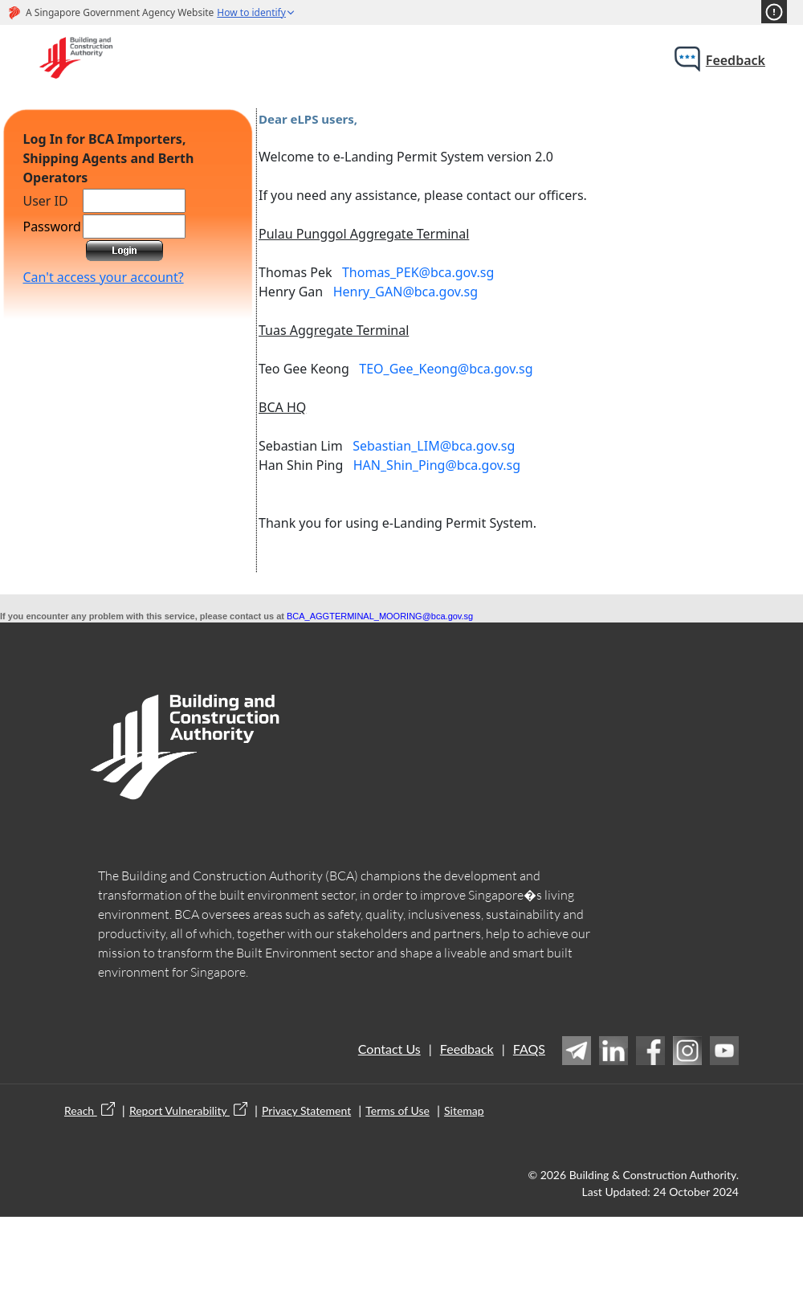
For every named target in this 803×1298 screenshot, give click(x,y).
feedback (735, 60)
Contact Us (389, 1048)
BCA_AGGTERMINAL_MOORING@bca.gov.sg (380, 616)
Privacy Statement (306, 1110)
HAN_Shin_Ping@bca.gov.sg (436, 465)
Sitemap (464, 1110)
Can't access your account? (102, 277)
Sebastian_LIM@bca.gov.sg (434, 446)
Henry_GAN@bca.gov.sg (405, 291)
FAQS (529, 1048)
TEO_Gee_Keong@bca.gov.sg (445, 369)
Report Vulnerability (188, 1110)
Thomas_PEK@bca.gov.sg (418, 272)
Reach (89, 1110)
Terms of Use (397, 1110)
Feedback (467, 1048)
